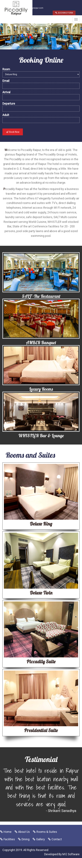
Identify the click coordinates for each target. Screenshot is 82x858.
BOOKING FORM (64, 13)
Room (6, 69)
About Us (24, 831)
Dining (25, 839)
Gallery (40, 839)
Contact (57, 839)
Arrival (6, 92)
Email (5, 80)
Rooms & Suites (46, 831)
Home (8, 831)
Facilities (9, 839)
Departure (8, 103)
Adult (5, 115)
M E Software (71, 854)
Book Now (12, 132)
